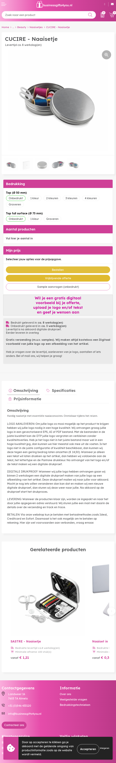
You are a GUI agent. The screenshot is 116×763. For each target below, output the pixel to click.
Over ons (65, 668)
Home (5, 27)
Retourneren (10, 728)
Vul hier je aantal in (19, 238)
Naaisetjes (36, 27)
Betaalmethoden (13, 722)
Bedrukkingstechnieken (75, 679)
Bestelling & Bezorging (16, 717)
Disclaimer (66, 733)
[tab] (21, 389)
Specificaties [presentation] (58, 388)
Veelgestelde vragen (73, 674)
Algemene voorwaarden (76, 717)
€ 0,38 (86, 632)
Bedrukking (15, 184)
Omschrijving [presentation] (24, 388)
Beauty (21, 27)
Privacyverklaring (71, 728)
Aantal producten (20, 229)
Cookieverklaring (71, 722)
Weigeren (104, 748)
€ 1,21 (20, 632)
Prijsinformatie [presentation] (94, 388)
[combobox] (49, 15)
